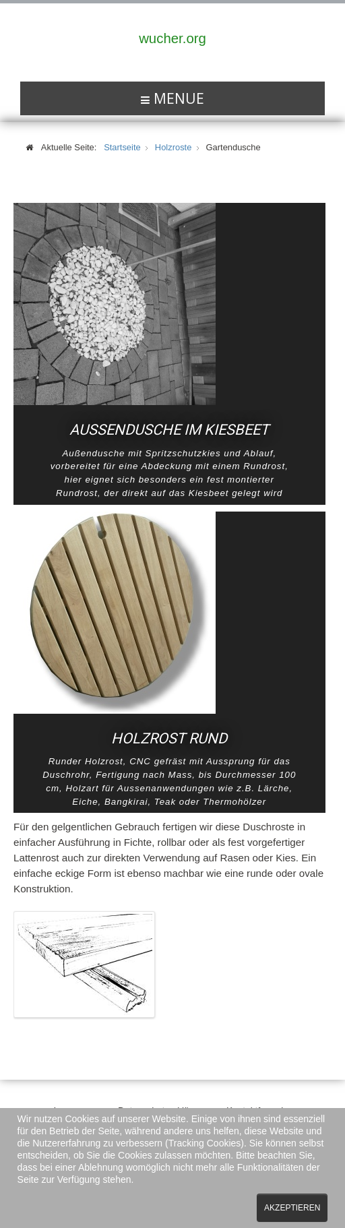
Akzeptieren (292, 1207)
